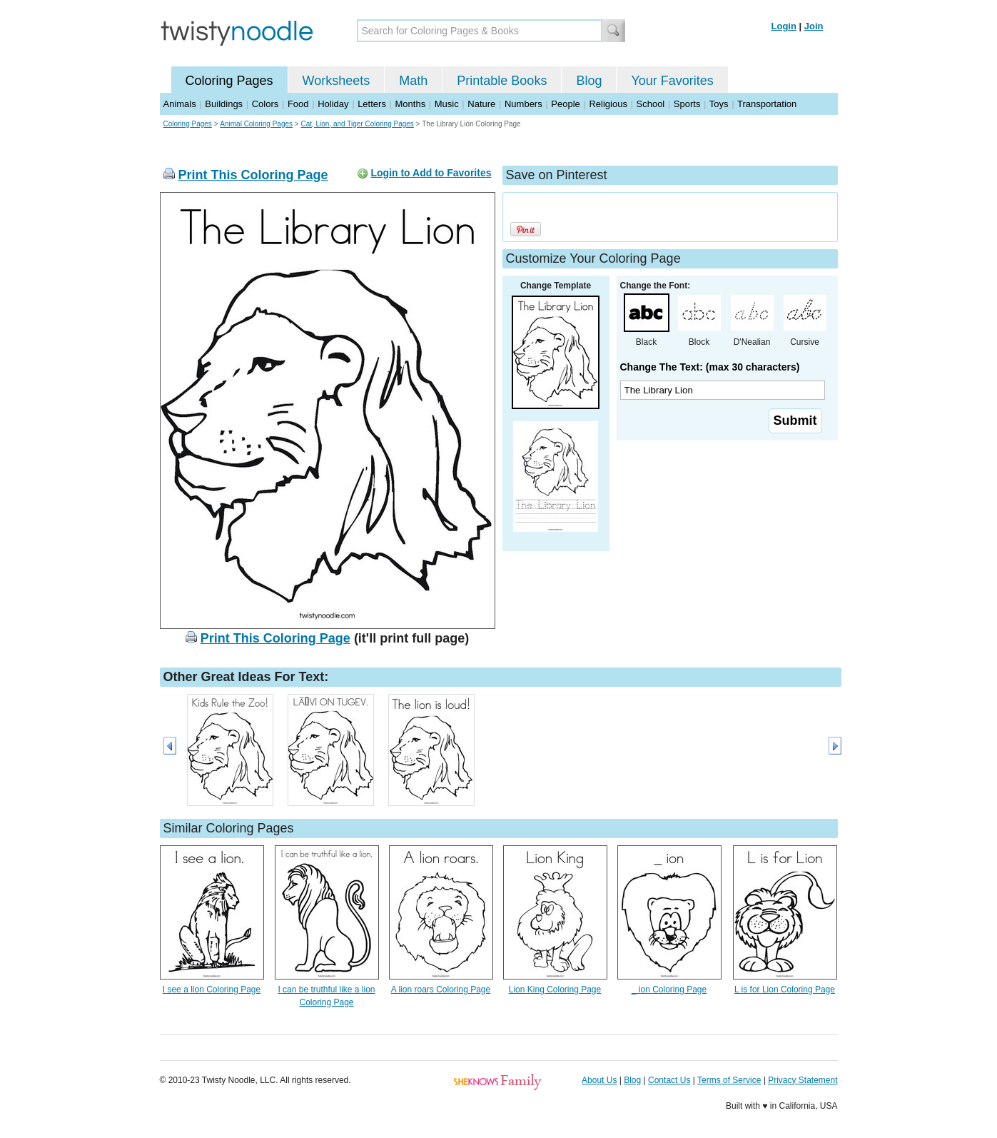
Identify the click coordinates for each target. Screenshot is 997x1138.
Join (814, 26)
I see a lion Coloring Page (211, 990)
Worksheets (336, 81)
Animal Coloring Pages (256, 124)
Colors (265, 104)
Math (413, 81)
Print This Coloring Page (253, 175)
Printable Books (502, 81)
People (565, 104)
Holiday (333, 104)
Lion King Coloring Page (555, 990)
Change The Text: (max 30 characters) (710, 367)
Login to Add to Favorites (430, 172)
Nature (481, 104)
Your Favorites (672, 81)
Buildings (224, 104)
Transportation (766, 104)
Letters (372, 104)
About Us (599, 1080)
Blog (589, 81)
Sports (687, 104)
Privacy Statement (802, 1080)
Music (447, 104)
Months (410, 104)
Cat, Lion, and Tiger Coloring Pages (356, 124)
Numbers (523, 104)
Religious (608, 104)
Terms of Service (729, 1080)
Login (783, 26)
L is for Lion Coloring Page (784, 990)
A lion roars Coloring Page (440, 990)
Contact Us (669, 1080)
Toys (719, 104)
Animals (179, 104)
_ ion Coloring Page (669, 990)
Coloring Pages (229, 81)
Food (298, 104)
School (651, 104)
